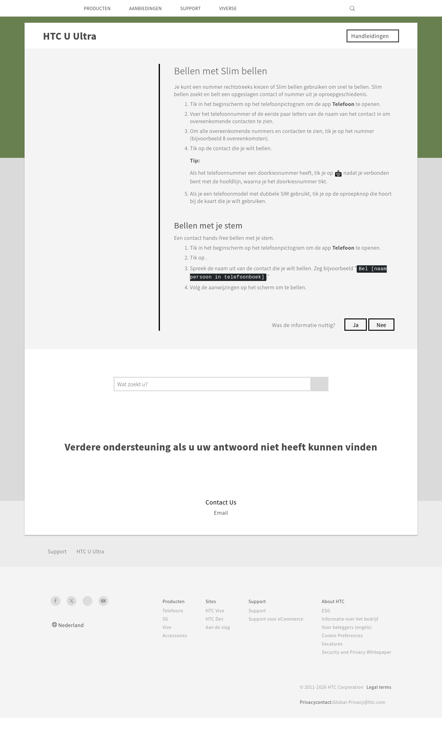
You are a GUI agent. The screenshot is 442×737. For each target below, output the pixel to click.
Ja (354, 344)
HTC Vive (203, 630)
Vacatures (327, 663)
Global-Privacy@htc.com (357, 721)
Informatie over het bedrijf (346, 638)
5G (151, 638)
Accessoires (161, 654)
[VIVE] (383, 8)
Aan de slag (206, 646)
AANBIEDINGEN (153, 8)
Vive (153, 646)
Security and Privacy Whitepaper (354, 671)
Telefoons (159, 630)
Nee (380, 344)
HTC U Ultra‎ (95, 570)
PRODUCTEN (99, 8)
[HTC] (58, 8)
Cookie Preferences (339, 654)
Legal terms (378, 706)
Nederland (72, 644)
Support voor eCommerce (268, 638)
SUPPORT (202, 8)
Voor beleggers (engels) (343, 646)
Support (59, 570)
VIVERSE (243, 8)
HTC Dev (203, 638)
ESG (321, 630)
